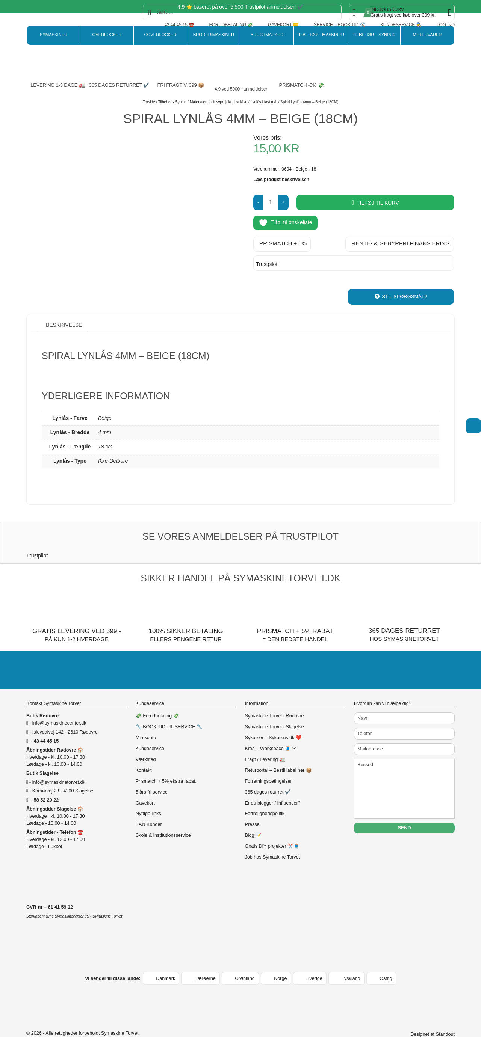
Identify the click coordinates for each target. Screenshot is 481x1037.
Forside (148, 102)
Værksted (146, 744)
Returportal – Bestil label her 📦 (278, 754)
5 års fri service (152, 776)
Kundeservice (150, 733)
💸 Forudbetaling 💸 (157, 700)
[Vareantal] (270, 202)
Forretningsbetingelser (268, 765)
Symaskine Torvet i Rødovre (274, 700)
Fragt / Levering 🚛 (265, 744)
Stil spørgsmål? (404, 281)
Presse (252, 809)
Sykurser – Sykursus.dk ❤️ (273, 722)
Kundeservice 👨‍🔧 (401, 24)
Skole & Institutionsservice (163, 820)
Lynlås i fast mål (263, 102)
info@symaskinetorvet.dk (58, 766)
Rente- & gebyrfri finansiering (400, 240)
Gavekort (145, 787)
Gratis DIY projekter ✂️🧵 (272, 830)
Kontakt (144, 754)
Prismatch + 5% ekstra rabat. (166, 765)
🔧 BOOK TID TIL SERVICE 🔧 (169, 711)
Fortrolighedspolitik (264, 798)
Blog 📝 (253, 820)
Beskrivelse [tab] (63, 309)
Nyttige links (148, 798)
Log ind (446, 24)
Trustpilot (266, 261)
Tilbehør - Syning (172, 102)
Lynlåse (240, 102)
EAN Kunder (149, 809)
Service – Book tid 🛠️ (339, 24)
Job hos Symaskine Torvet (272, 841)
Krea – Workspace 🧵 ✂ (270, 733)
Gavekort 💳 (283, 24)
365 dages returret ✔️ (267, 776)
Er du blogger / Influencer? (272, 787)
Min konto (146, 722)
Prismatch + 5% (283, 240)
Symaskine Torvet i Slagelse (274, 711)
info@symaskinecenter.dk (59, 707)
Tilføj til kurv (378, 203)
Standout (445, 1019)
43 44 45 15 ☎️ (179, 24)
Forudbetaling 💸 (231, 24)
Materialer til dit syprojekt (210, 102)
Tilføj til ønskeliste (285, 223)
